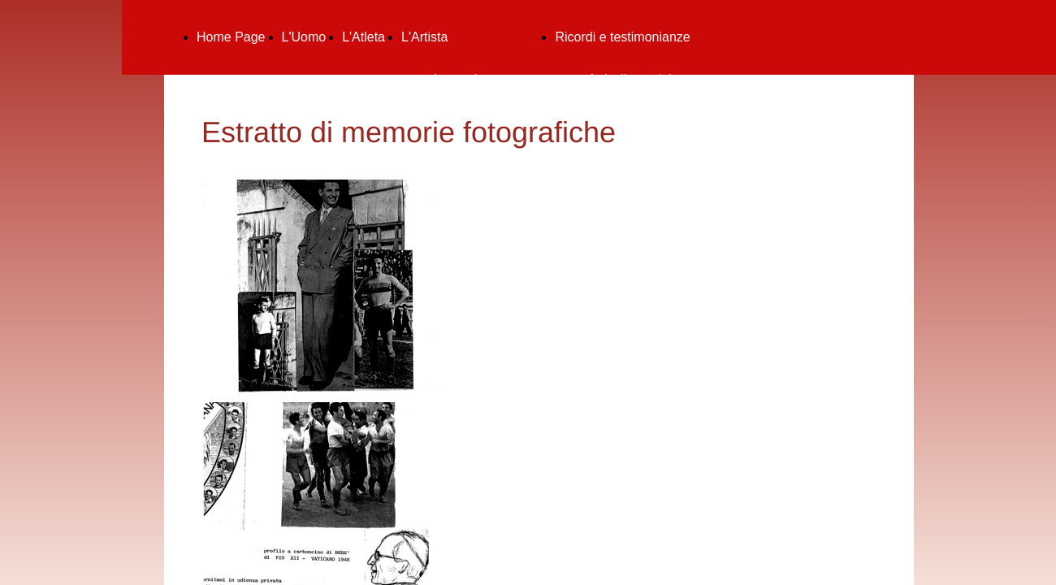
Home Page (231, 37)
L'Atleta (363, 37)
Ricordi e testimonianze (622, 37)
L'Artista (424, 37)
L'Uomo (304, 37)
